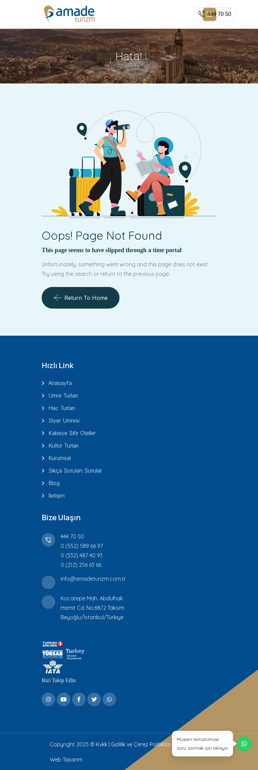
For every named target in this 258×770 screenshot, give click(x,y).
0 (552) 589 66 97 (82, 546)
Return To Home (80, 298)
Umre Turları (63, 395)
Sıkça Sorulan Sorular (75, 470)
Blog (54, 483)
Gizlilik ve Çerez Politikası (141, 744)
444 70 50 (72, 536)
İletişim (56, 495)
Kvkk (101, 744)
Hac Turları (61, 408)
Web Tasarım (66, 759)
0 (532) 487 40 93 (82, 555)
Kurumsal (59, 458)
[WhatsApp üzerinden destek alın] (211, 743)
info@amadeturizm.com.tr (93, 578)
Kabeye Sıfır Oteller (72, 433)
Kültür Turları (63, 445)
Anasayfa (60, 383)
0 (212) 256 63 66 (81, 564)
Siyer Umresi (64, 420)
